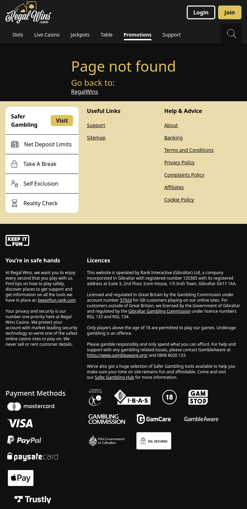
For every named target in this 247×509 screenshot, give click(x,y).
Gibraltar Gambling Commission (159, 311)
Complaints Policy (184, 175)
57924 (126, 300)
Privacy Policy (179, 162)
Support (96, 125)
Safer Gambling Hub (114, 377)
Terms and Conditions (189, 150)
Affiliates (174, 187)
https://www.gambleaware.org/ (117, 355)
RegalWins (84, 91)
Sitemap (96, 137)
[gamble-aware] (42, 241)
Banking (173, 137)
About (171, 125)
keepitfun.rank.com (57, 300)
